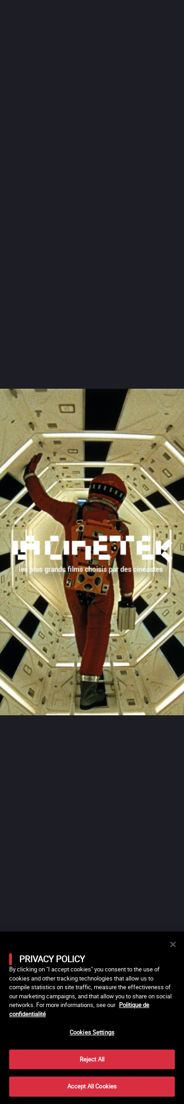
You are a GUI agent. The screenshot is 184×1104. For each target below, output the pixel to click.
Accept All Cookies (92, 1086)
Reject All (92, 1059)
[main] (92, 1018)
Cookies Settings (92, 1032)
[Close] (173, 944)
